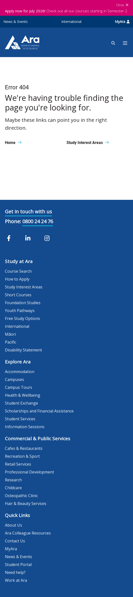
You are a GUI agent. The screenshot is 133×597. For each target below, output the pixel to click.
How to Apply (17, 279)
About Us (13, 525)
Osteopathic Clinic (21, 495)
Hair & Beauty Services (25, 503)
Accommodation (19, 371)
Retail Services (18, 464)
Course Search (18, 271)
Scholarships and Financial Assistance (39, 411)
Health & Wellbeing (22, 395)
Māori (10, 334)
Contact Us (15, 541)
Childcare (13, 487)
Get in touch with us (28, 211)
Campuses (14, 379)
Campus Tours (18, 387)
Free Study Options (22, 318)
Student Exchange (21, 403)
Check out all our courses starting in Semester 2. (66, 10)
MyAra (122, 21)
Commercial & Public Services (37, 438)
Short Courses (18, 295)
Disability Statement (23, 350)
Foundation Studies (22, 302)
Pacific (10, 342)
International (71, 21)
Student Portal (18, 564)
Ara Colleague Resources (28, 533)
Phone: (13, 221)
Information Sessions (24, 426)
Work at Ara (16, 580)
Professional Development (29, 472)
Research (13, 480)
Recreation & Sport (22, 456)
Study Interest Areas (23, 287)
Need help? (15, 572)
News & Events (15, 21)
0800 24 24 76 (37, 221)
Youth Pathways (20, 310)
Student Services (20, 419)
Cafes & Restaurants (23, 448)
